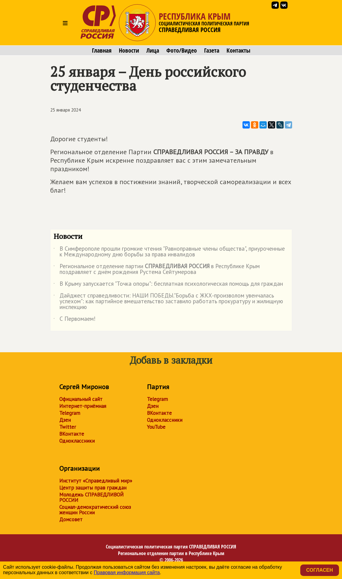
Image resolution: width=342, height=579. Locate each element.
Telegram (69, 413)
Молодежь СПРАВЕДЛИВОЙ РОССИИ (91, 497)
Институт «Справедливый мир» (95, 480)
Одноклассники (77, 441)
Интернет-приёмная (82, 406)
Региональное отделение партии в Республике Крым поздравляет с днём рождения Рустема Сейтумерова (157, 269)
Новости (129, 50)
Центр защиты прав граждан (92, 487)
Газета (211, 50)
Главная (102, 50)
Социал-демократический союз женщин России (95, 509)
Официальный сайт (81, 399)
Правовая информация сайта (127, 572)
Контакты (238, 50)
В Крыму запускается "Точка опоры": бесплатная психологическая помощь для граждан (168, 285)
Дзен (65, 420)
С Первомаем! (75, 320)
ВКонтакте (71, 434)
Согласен (319, 570)
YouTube (156, 427)
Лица (152, 50)
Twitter (67, 427)
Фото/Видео (181, 50)
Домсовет (71, 519)
